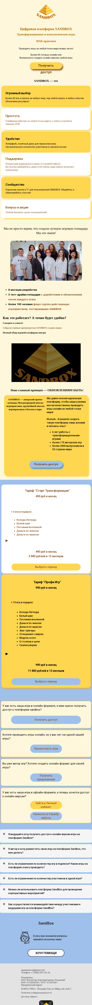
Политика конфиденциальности (36, 970)
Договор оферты (29, 974)
